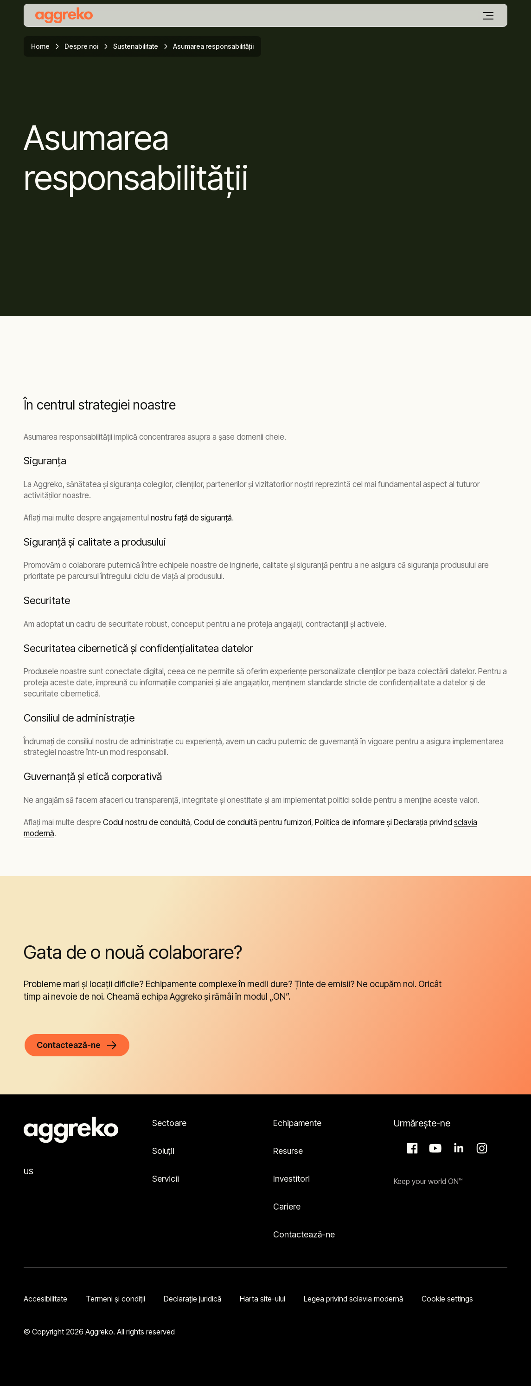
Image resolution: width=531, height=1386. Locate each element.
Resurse (288, 1151)
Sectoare (169, 1123)
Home (40, 46)
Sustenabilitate (135, 46)
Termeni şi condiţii (115, 1298)
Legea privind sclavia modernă (353, 1298)
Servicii (165, 1179)
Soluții (163, 1151)
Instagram (480, 1148)
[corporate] (64, 15)
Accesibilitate (45, 1298)
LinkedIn (457, 1148)
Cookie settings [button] (447, 1298)
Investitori (291, 1179)
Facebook (411, 1148)
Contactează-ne (304, 1234)
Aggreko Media (434, 1148)
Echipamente (297, 1123)
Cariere (287, 1206)
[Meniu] (488, 15)
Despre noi (81, 46)
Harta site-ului (262, 1298)
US (28, 1171)
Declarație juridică (192, 1298)
